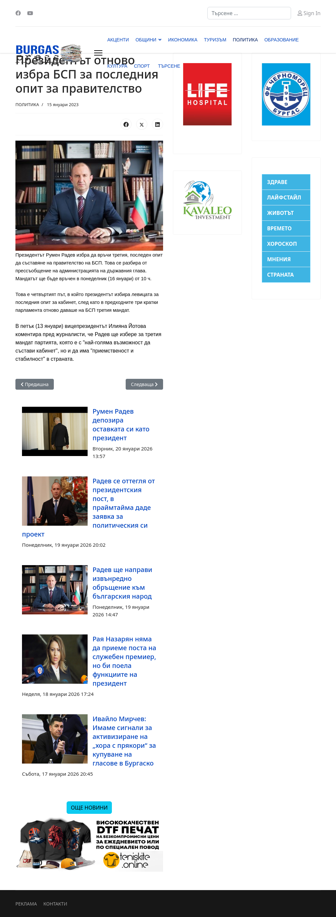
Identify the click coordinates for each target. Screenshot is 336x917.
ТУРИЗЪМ (215, 39)
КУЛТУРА (117, 66)
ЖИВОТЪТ (280, 213)
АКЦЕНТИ (118, 39)
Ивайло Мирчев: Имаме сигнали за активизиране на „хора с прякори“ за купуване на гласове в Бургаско (124, 741)
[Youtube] (30, 13)
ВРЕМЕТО (279, 228)
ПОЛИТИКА (245, 39)
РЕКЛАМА (26, 904)
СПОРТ (142, 66)
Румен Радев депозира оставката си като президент (121, 424)
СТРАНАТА (280, 274)
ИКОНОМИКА (182, 39)
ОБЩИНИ (146, 39)
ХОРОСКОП (282, 243)
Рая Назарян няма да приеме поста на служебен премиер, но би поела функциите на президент (124, 661)
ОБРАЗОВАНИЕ (281, 39)
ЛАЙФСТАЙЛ (284, 197)
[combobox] (249, 13)
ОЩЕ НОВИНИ (89, 807)
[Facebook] (18, 13)
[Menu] (98, 53)
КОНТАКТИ (55, 904)
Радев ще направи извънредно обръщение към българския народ (122, 583)
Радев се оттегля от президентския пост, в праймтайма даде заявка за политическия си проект (88, 507)
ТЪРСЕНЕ (169, 66)
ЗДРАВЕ (277, 182)
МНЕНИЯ (279, 259)
